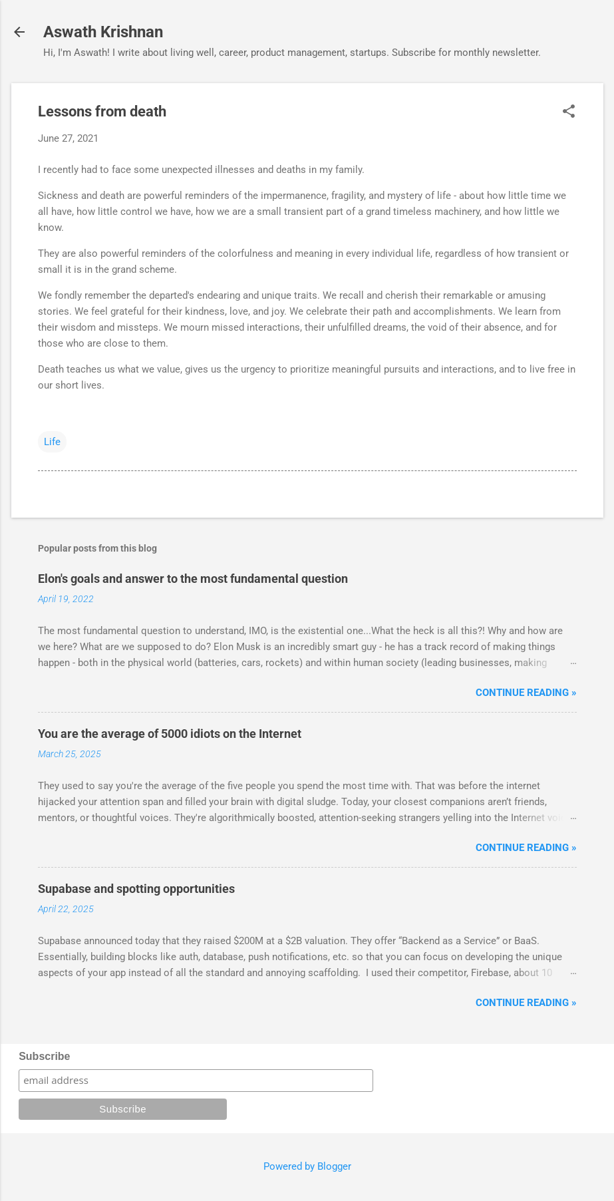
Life (52, 442)
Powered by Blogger (307, 1166)
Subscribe (44, 1056)
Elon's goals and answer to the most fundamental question (193, 579)
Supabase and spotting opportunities (136, 889)
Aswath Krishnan (103, 32)
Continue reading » (526, 693)
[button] (569, 112)
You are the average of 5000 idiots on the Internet (169, 734)
